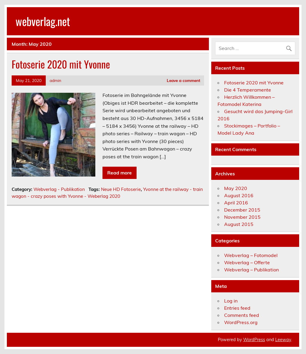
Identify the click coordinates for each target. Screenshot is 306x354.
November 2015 (242, 217)
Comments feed (241, 315)
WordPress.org (241, 322)
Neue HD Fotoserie (121, 189)
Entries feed (237, 308)
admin (55, 80)
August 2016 (238, 195)
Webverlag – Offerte (247, 262)
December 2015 (242, 210)
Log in (231, 301)
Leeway (283, 339)
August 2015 (238, 224)
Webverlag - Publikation (59, 189)
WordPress (254, 339)
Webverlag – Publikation (251, 270)
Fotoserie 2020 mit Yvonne (61, 64)
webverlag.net (43, 21)
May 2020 (235, 188)
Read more (119, 173)
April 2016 (236, 203)
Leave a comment (183, 80)
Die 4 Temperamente (247, 90)
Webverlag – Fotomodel (251, 255)
